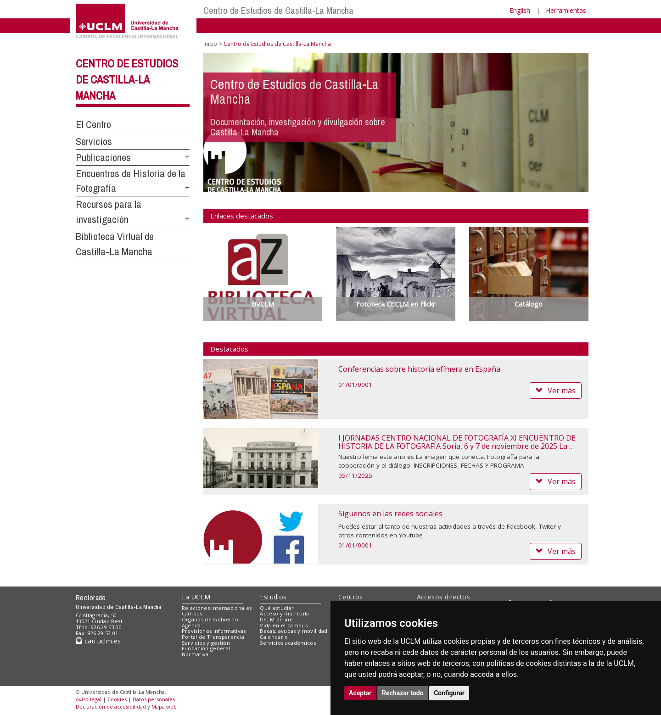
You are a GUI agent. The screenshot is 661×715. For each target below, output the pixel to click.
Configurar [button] (449, 693)
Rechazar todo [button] (403, 693)
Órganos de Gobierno (210, 619)
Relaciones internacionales (217, 607)
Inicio (210, 44)
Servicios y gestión (206, 642)
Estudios (273, 596)
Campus (192, 613)
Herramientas (566, 10)
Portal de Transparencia (213, 636)
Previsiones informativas (214, 630)
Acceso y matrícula (284, 613)
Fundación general (206, 648)
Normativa (195, 654)
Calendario (274, 636)
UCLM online (276, 619)
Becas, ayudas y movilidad (293, 630)
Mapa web (164, 706)
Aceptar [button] (360, 693)
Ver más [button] (556, 390)
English (520, 10)
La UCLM (196, 596)
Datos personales (154, 699)
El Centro (93, 124)
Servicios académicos (288, 642)
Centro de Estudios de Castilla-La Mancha (278, 10)
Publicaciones (103, 157)
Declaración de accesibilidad (111, 706)
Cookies (117, 699)
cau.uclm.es (98, 641)
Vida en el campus (284, 625)
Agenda (191, 625)
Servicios (94, 141)
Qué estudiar (277, 607)
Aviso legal (88, 699)
